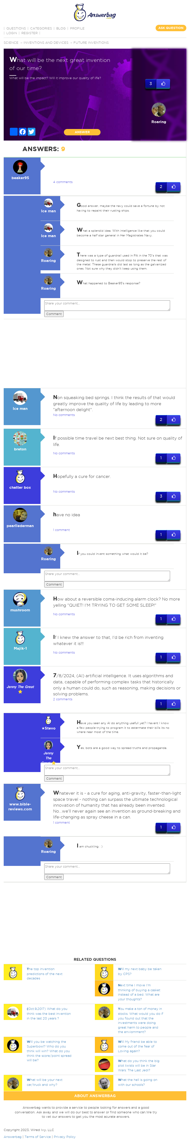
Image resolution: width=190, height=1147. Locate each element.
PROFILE (77, 28)
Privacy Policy (65, 1136)
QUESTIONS (16, 28)
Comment (54, 313)
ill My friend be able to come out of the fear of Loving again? (137, 1046)
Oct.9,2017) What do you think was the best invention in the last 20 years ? (49, 1013)
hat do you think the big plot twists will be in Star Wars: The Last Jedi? (139, 1065)
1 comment (61, 529)
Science (11, 42)
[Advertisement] (94, 353)
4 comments (63, 182)
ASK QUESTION (170, 28)
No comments (64, 414)
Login (11, 33)
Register (29, 33)
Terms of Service (38, 1136)
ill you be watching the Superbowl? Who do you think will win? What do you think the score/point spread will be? (49, 1051)
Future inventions (91, 42)
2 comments (62, 699)
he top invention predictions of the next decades (44, 973)
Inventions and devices (46, 42)
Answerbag (13, 1136)
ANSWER (82, 132)
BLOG (61, 28)
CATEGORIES (41, 28)
